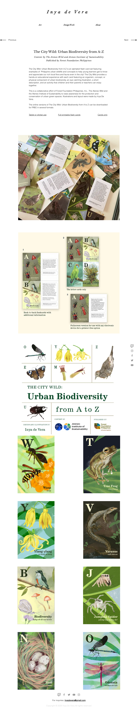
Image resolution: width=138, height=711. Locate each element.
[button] (39, 25)
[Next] (125, 40)
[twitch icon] (132, 346)
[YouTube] (132, 365)
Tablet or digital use (37, 115)
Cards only (102, 115)
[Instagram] (132, 350)
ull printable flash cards (69, 115)
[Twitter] (132, 360)
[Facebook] (132, 355)
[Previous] (13, 40)
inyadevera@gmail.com (75, 700)
